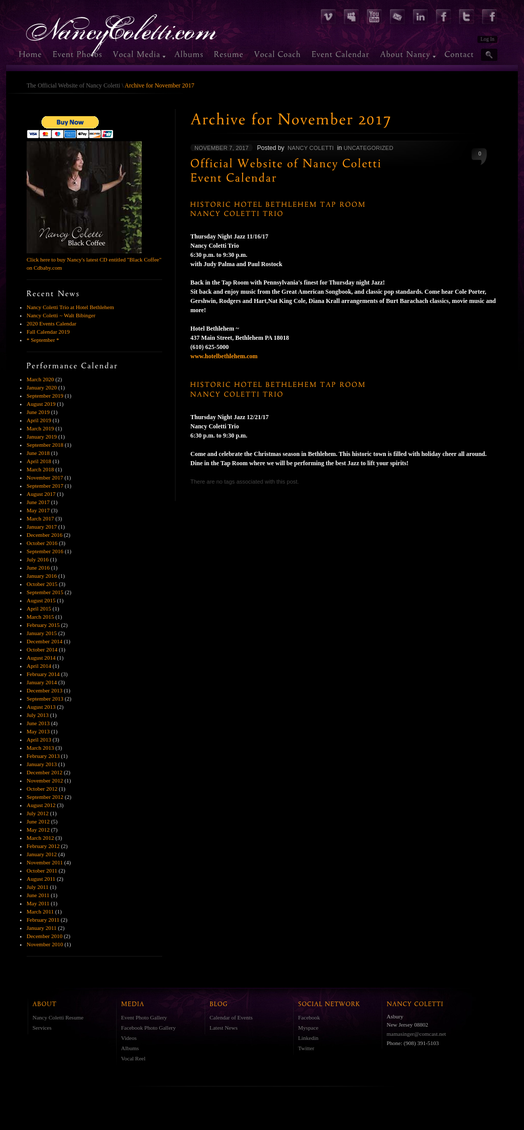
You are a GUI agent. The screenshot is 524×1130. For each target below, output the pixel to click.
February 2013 (43, 756)
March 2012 (40, 838)
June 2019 (38, 412)
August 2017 (41, 494)
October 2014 (42, 649)
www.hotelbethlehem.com (223, 356)
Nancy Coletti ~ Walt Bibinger (61, 315)
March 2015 (40, 617)
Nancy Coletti (311, 148)
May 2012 (38, 830)
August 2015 (41, 600)
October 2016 (42, 543)
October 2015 (42, 584)
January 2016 (42, 576)
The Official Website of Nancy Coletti (73, 85)
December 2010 (44, 936)
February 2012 (43, 846)
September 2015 (45, 592)
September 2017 (45, 486)
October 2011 (42, 870)
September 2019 (45, 396)
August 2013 (41, 707)
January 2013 (42, 764)
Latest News (224, 1028)
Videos (129, 1038)
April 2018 (39, 461)
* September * (43, 340)
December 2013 (44, 690)
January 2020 (42, 387)
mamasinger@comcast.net (416, 1034)
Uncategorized (368, 148)
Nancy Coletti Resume (58, 1017)
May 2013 (38, 731)
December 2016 (44, 535)
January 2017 (42, 527)
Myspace (308, 1028)
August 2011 (41, 879)
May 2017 (38, 510)
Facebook (309, 1017)
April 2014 (39, 666)
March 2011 (40, 911)
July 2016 (38, 559)
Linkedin (308, 1038)
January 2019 (42, 436)
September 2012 (45, 797)
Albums (130, 1048)
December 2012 (44, 772)
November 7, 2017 (221, 148)
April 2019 (39, 420)
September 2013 (45, 699)
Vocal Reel (133, 1058)
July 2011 (38, 887)
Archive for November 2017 (159, 85)
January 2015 (42, 633)
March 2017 (40, 518)
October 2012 (42, 789)
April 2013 (39, 739)
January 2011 (42, 928)
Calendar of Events (231, 1017)
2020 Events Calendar (51, 323)
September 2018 (45, 445)
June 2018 (38, 453)
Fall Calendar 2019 (48, 332)
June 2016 (38, 567)
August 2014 (41, 658)
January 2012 (42, 854)
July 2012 (38, 813)
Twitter (306, 1048)
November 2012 (45, 780)
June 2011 (38, 895)
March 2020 (40, 379)
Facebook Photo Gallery (148, 1028)
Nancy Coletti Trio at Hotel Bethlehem (70, 307)
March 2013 (40, 748)
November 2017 (45, 477)
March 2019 (40, 428)
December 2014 (44, 641)
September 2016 (45, 551)
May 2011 (38, 903)
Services (42, 1028)
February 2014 (43, 674)
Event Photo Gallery (144, 1017)
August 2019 (41, 404)
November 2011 (45, 862)
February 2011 (43, 920)
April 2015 (39, 608)
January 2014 (42, 682)
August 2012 (41, 805)
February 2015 (43, 625)
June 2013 (38, 723)
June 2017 (38, 502)
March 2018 (40, 469)
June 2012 (38, 821)
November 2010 (45, 944)
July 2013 (38, 715)
